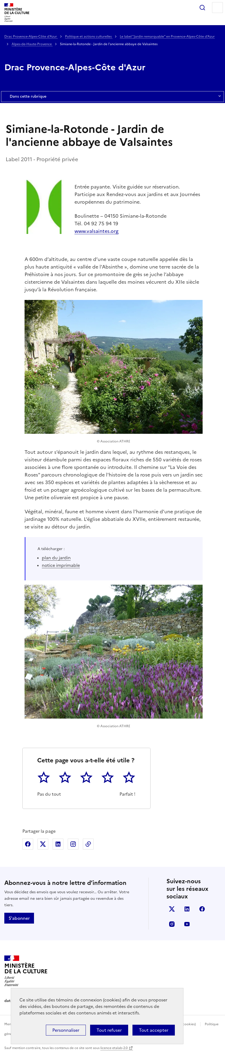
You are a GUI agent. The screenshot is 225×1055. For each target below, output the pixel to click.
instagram (171, 924)
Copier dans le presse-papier (88, 844)
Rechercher (202, 7)
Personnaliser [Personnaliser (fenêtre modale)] (65, 1030)
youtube (187, 924)
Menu (217, 7)
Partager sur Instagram (73, 844)
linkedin (187, 909)
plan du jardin (56, 557)
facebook (202, 909)
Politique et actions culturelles (88, 36)
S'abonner (19, 918)
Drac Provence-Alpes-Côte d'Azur (31, 36)
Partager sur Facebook (27, 844)
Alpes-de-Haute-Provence (32, 44)
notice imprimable (61, 565)
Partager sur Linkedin (58, 844)
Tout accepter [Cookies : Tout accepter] (153, 1030)
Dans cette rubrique (112, 96)
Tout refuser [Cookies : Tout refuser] (109, 1030)
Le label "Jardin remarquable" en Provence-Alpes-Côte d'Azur (167, 36)
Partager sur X (43, 844)
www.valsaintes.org (96, 231)
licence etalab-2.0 (114, 1048)
